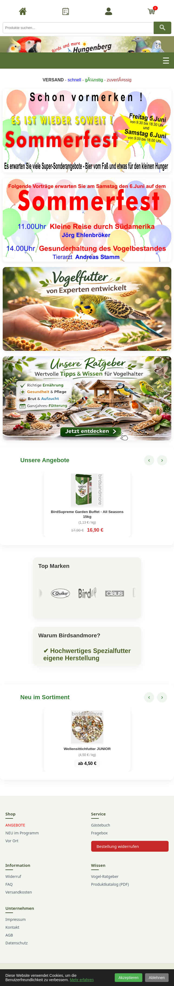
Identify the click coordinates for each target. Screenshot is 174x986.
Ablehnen (157, 977)
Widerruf (13, 876)
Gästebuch (100, 825)
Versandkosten (18, 892)
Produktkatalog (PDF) (110, 884)
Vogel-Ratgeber (105, 876)
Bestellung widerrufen (118, 846)
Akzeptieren (129, 977)
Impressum (15, 919)
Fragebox (99, 832)
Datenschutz (16, 942)
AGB (9, 935)
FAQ (9, 884)
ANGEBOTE (15, 825)
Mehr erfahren (82, 980)
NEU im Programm (22, 832)
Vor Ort (11, 840)
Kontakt (12, 927)
